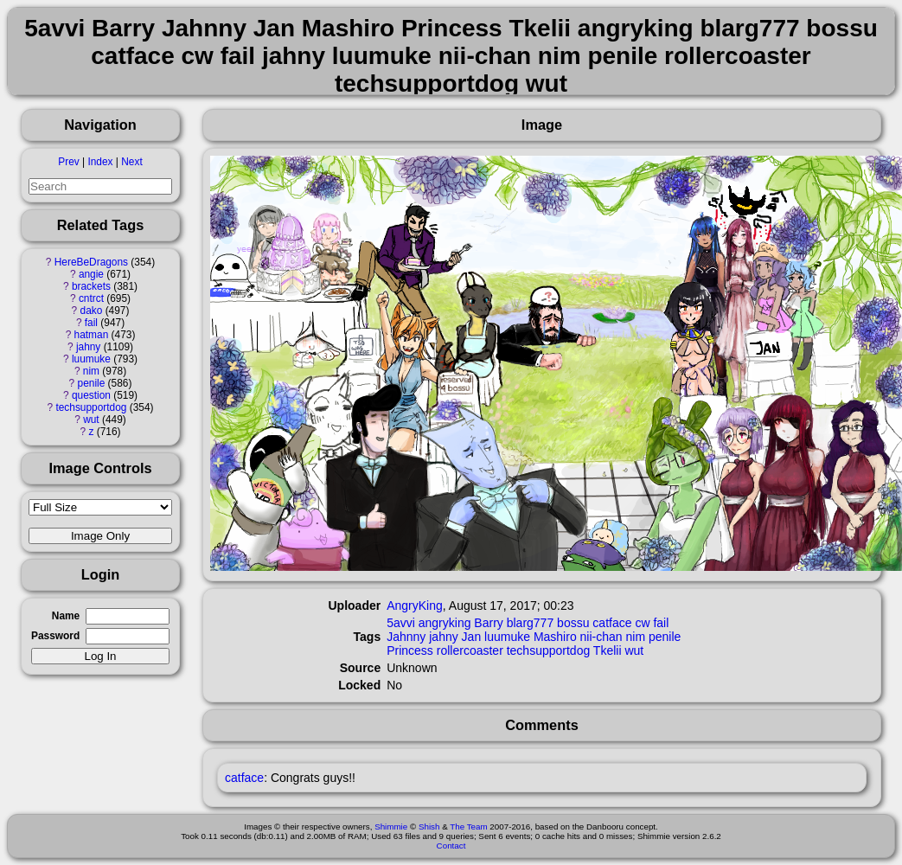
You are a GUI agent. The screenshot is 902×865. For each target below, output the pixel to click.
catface (611, 623)
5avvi (401, 623)
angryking (445, 623)
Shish (429, 826)
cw (642, 623)
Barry (488, 623)
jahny (88, 347)
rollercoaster (470, 650)
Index (99, 162)
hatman (91, 335)
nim (91, 371)
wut (91, 419)
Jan (472, 637)
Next (131, 162)
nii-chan (601, 637)
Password (55, 636)
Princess (410, 650)
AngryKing (415, 605)
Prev (68, 162)
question (91, 395)
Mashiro (555, 637)
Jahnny (406, 637)
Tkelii (607, 650)
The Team (468, 826)
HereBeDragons (91, 262)
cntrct (91, 298)
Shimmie (390, 826)
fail (91, 323)
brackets (91, 286)
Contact (451, 845)
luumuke (91, 359)
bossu (573, 623)
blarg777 (530, 623)
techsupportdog (90, 407)
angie (91, 274)
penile (92, 383)
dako (91, 310)
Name (66, 616)
